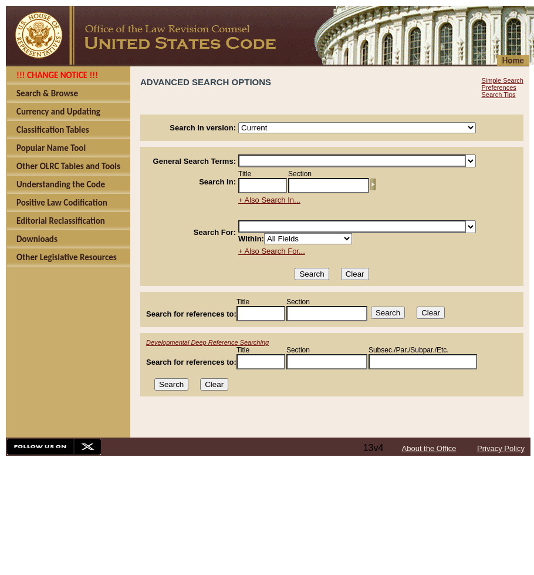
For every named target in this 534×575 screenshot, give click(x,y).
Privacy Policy (501, 448)
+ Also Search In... (269, 200)
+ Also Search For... (271, 251)
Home (513, 60)
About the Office (429, 448)
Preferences (498, 87)
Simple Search (502, 80)
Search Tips (498, 94)
